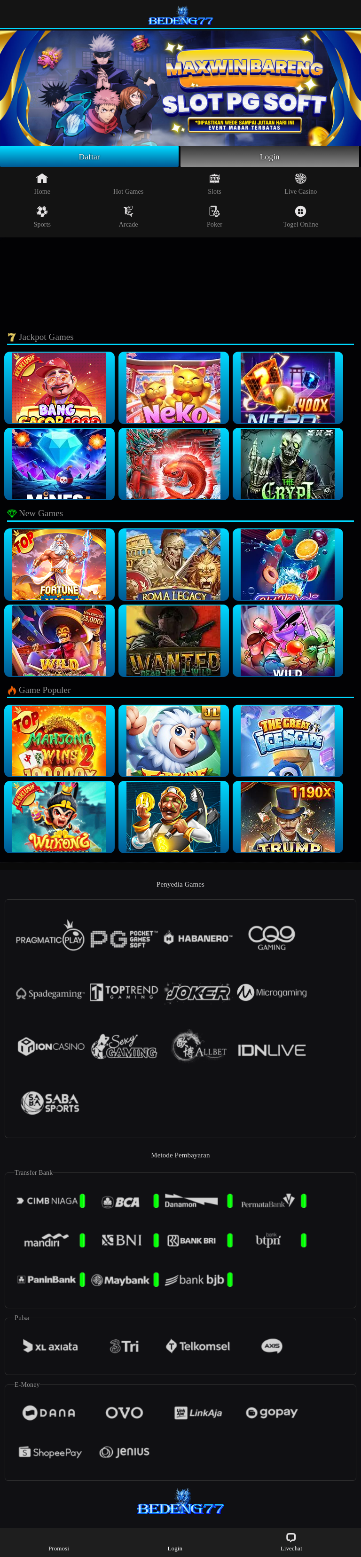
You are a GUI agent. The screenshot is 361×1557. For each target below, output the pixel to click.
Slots (214, 184)
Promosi (58, 1542)
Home (42, 184)
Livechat (291, 1542)
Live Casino (300, 184)
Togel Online (300, 217)
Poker (214, 217)
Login (269, 156)
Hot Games (128, 184)
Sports (42, 217)
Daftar (89, 156)
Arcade (128, 217)
